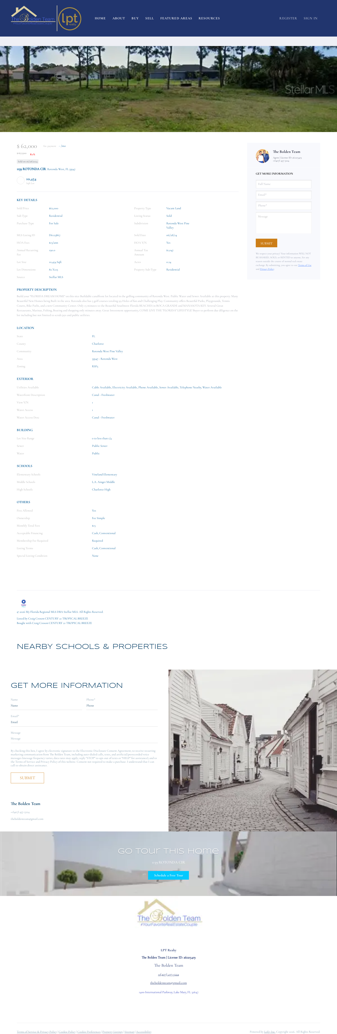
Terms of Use (304, 265)
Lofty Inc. (270, 1032)
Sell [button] (149, 18)
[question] (284, 223)
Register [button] (288, 18)
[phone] (284, 205)
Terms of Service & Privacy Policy (37, 1032)
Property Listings (112, 1032)
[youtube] (173, 938)
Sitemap (129, 1032)
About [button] (118, 18)
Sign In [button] (311, 18)
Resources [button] (209, 18)
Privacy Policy (267, 268)
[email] (284, 195)
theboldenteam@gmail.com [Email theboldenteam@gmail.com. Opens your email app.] (168, 983)
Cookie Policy (67, 1032)
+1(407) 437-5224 (281, 160)
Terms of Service (25, 762)
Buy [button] (135, 18)
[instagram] (164, 938)
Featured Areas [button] (176, 18)
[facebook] (155, 938)
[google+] (181, 938)
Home (100, 18)
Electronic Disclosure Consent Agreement (105, 751)
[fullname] (284, 184)
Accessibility (144, 1032)
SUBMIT (27, 777)
